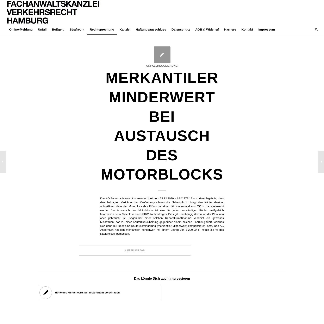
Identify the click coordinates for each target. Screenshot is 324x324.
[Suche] (315, 29)
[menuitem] (20, 29)
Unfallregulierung (162, 65)
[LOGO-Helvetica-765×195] (53, 12)
